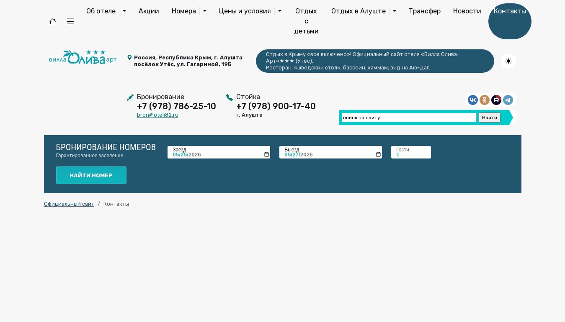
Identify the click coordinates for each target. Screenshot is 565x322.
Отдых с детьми (306, 21)
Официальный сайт (69, 204)
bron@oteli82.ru (157, 115)
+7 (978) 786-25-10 (176, 106)
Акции (149, 11)
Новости (467, 11)
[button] (70, 21)
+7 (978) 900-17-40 (276, 106)
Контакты (510, 11)
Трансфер (425, 11)
